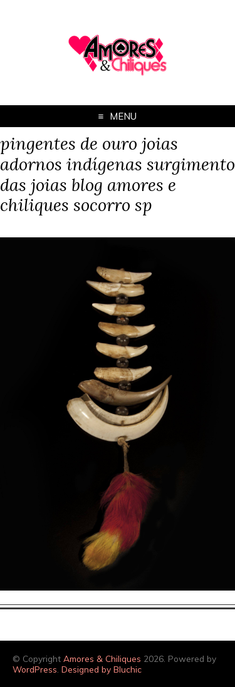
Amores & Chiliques (102, 658)
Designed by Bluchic (101, 669)
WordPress (35, 669)
